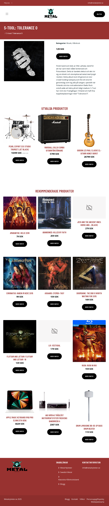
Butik (99, 14)
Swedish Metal (66, 472)
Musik (69, 43)
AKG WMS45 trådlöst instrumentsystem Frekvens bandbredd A (54, 418)
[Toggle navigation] (7, 14)
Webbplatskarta (97, 502)
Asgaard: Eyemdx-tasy (54, 293)
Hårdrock (76, 43)
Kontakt (74, 499)
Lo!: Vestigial (54, 345)
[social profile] (12, 3)
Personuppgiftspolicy (95, 499)
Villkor (82, 499)
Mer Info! (63, 56)
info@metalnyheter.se (95, 3)
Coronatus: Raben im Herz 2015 (19, 293)
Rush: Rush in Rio (89, 365)
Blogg (62, 484)
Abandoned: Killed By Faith (54, 232)
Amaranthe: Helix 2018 (19, 233)
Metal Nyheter (66, 468)
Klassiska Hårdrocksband (68, 479)
